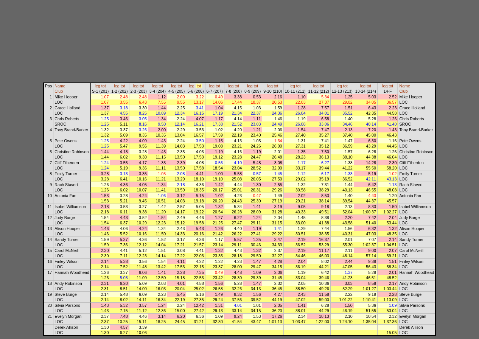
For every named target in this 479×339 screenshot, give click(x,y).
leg (97, 86)
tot (103, 86)
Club (58, 91)
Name (59, 86)
